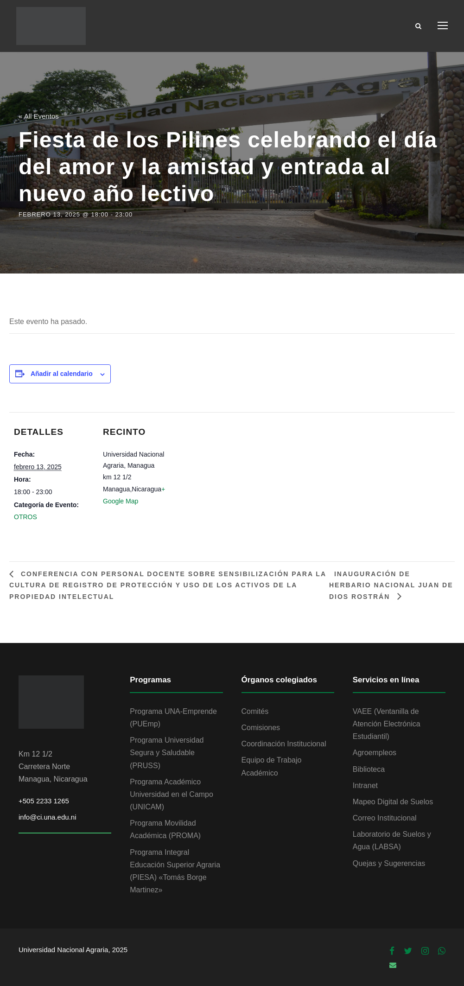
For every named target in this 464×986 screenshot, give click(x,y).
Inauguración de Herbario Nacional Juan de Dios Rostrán (391, 585)
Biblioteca (369, 769)
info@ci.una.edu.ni (47, 817)
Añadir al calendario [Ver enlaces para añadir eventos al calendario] (62, 373)
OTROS (25, 517)
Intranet (365, 785)
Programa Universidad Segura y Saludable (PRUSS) (166, 752)
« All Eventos (39, 116)
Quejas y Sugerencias (389, 863)
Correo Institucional (385, 818)
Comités (255, 711)
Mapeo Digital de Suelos (393, 802)
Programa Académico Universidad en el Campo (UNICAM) (171, 794)
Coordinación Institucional (284, 744)
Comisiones (261, 728)
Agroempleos (374, 753)
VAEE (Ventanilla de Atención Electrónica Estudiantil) (386, 723)
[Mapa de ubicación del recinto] (241, 476)
